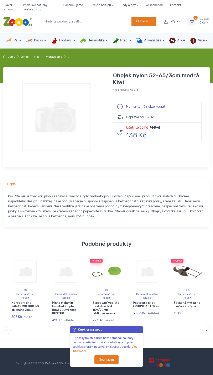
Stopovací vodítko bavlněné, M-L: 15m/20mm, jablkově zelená (106, 308)
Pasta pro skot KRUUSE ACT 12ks (146, 304)
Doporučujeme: (73, 5)
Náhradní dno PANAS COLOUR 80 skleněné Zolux (25, 306)
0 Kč (204, 21)
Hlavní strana (8, 7)
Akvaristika (148, 40)
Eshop (25, 56)
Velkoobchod (154, 5)
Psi (12, 40)
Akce (177, 40)
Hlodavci (62, 40)
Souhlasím (106, 359)
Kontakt (175, 5)
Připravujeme (53, 56)
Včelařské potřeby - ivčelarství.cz (36, 7)
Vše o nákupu (102, 5)
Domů (9, 56)
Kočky (34, 40)
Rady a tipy (128, 5)
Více (197, 40)
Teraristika (92, 40)
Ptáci (120, 40)
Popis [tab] (11, 184)
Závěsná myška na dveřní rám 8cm (186, 304)
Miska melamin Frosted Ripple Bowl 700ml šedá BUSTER (64, 308)
